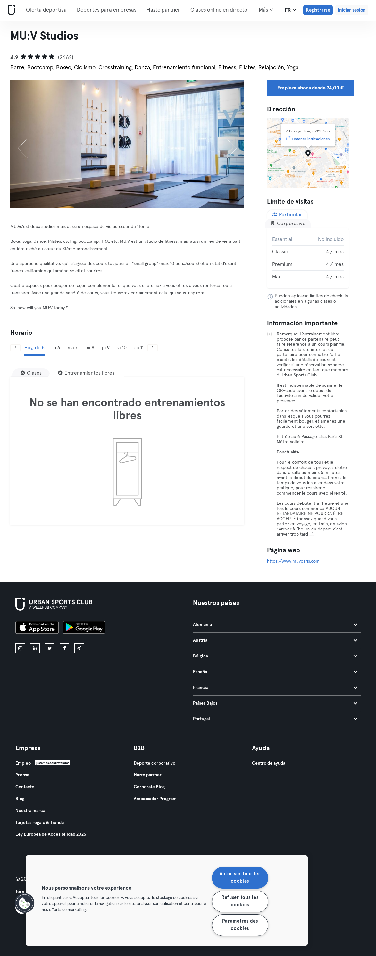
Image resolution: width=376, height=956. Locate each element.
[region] (167, 900)
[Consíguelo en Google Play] (84, 628)
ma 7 (73, 347)
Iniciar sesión (352, 10)
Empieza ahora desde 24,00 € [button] (310, 87)
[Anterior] (27, 144)
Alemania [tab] (275, 625)
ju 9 (106, 347)
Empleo (23, 763)
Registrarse (318, 10)
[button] (24, 903)
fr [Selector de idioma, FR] (290, 10)
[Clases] (31, 372)
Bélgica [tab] (275, 656)
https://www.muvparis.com (293, 561)
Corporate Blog (149, 787)
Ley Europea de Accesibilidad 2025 (50, 834)
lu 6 (56, 347)
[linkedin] (35, 648)
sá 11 (139, 347)
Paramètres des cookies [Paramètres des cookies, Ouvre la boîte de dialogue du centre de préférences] (240, 925)
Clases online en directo (218, 10)
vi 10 (122, 347)
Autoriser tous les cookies (240, 878)
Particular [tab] (287, 214)
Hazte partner (163, 10)
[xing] (79, 648)
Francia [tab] (275, 687)
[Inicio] (10, 10)
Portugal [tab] (275, 719)
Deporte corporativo (154, 763)
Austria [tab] (275, 640)
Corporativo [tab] (287, 223)
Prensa (22, 775)
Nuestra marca (30, 810)
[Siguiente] (226, 144)
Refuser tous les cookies (240, 901)
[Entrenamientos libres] (86, 372)
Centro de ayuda (268, 763)
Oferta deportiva (46, 10)
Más (266, 9)
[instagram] (20, 648)
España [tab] (275, 672)
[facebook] (64, 648)
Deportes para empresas (106, 10)
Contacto (24, 787)
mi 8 (89, 347)
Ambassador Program (155, 799)
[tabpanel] (308, 258)
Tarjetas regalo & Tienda (39, 822)
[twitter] (49, 648)
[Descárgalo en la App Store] (37, 628)
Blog (19, 799)
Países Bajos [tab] (275, 703)
